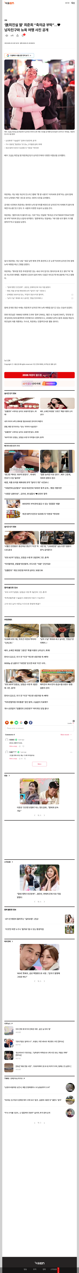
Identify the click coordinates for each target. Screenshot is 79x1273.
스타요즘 (7, 862)
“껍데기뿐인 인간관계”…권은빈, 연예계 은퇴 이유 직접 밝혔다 (29, 287)
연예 (5, 20)
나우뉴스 (8, 1023)
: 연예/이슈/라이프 (14, 1078)
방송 (5, 775)
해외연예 (7, 941)
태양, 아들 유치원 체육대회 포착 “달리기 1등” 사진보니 (26, 291)
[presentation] (35, 815)
